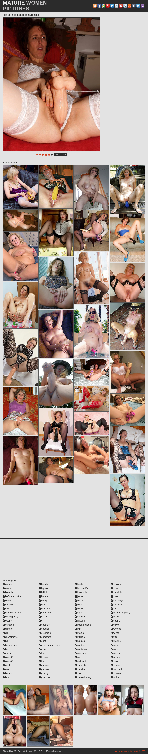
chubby (8, 604)
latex (78, 604)
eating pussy (10, 616)
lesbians (80, 616)
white (115, 677)
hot (6, 649)
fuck (42, 661)
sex (78, 673)
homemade (10, 645)
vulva (115, 625)
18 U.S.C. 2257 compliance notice (49, 751)
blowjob (44, 600)
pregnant (81, 653)
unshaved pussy (120, 612)
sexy (114, 661)
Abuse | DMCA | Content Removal (18, 751)
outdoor (116, 653)
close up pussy (12, 612)
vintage (116, 673)
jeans (79, 596)
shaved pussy (83, 677)
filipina (43, 657)
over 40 (8, 661)
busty (7, 600)
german (8, 629)
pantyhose (81, 649)
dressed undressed (50, 645)
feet (42, 653)
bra (42, 604)
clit (41, 620)
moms (79, 633)
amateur (8, 584)
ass (6, 669)
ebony (7, 620)
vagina (115, 620)
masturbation (83, 625)
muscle (80, 637)
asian (7, 588)
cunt (42, 641)
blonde (43, 596)
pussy (79, 657)
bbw (6, 677)
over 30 (8, 657)
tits (113, 608)
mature (116, 641)
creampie (45, 633)
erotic (43, 649)
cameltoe (45, 612)
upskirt (115, 616)
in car (43, 616)
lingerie (80, 620)
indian (7, 653)
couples (44, 629)
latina (79, 608)
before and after (12, 596)
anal (6, 665)
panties (80, 645)
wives (115, 633)
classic (7, 608)
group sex (45, 677)
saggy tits (81, 665)
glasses (44, 669)
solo (114, 596)
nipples (80, 641)
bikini (43, 592)
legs (78, 612)
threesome (117, 604)
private (115, 657)
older (115, 649)
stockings (117, 600)
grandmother (10, 637)
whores (116, 629)
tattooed (116, 669)
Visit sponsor (60, 154)
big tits (43, 588)
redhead (80, 661)
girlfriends (45, 665)
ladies (79, 600)
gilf (5, 633)
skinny (115, 665)
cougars (44, 625)
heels (79, 584)
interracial (81, 592)
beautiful (8, 592)
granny (43, 673)
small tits (116, 592)
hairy (6, 641)
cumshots (45, 637)
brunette (44, 608)
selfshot (80, 669)
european (9, 625)
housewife (81, 588)
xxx (114, 637)
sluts (114, 588)
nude (115, 645)
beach (43, 584)
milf (78, 629)
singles (116, 584)
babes (7, 673)
